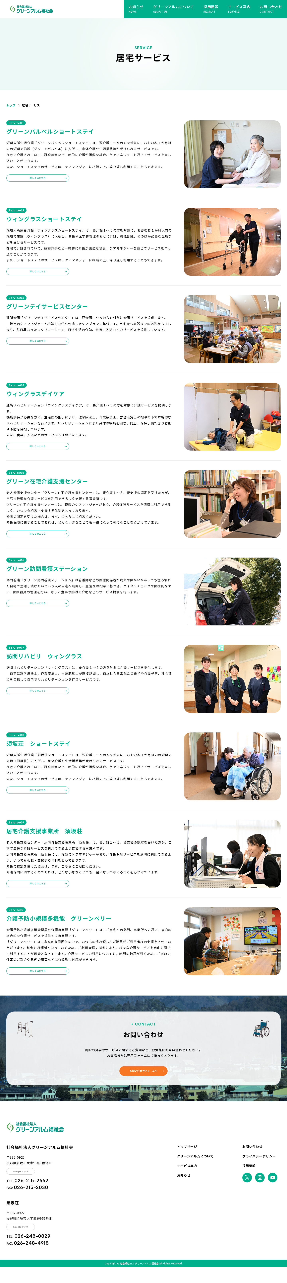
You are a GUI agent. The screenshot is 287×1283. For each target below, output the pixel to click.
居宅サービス (37, 106)
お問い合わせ (252, 1158)
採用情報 (249, 1177)
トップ (12, 106)
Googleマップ (24, 1184)
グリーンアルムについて (195, 1167)
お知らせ (183, 1187)
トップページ (187, 1158)
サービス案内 (187, 1177)
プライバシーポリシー (259, 1167)
